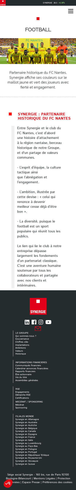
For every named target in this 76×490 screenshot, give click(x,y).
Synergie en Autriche (26, 425)
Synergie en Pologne (26, 449)
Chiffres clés (21, 342)
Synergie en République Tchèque (32, 455)
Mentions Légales (44, 478)
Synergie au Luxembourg (28, 443)
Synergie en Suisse (25, 464)
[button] (71, 11)
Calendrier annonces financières (31, 368)
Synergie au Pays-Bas (26, 446)
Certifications (22, 398)
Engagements (22, 392)
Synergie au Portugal (26, 452)
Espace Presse (31, 482)
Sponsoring (21, 407)
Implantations (22, 345)
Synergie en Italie (24, 440)
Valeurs (19, 351)
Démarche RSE (22, 395)
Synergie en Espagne (26, 434)
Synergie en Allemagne (27, 419)
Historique (20, 353)
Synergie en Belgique (26, 428)
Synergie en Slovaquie (26, 461)
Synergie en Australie (26, 422)
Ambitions (20, 348)
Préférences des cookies (57, 482)
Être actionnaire (23, 374)
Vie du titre (21, 377)
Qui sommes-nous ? (25, 336)
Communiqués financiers (28, 365)
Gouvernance (22, 339)
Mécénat (19, 404)
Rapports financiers (25, 371)
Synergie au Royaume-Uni (28, 458)
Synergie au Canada (25, 431)
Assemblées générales (26, 380)
